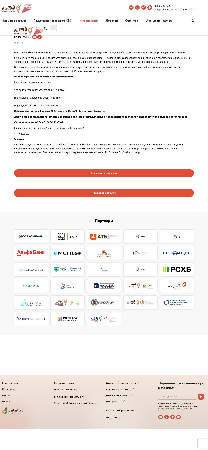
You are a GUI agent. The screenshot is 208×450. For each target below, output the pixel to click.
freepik (25, 133)
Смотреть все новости (104, 173)
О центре (131, 21)
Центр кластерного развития (118, 389)
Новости (112, 21)
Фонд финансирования (65, 389)
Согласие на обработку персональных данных (76, 403)
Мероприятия (89, 21)
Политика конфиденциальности (69, 396)
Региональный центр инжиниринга (121, 383)
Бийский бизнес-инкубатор (117, 395)
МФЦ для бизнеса (113, 401)
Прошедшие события (104, 193)
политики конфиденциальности (179, 406)
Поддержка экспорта (64, 383)
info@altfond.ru (112, 417)
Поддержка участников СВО (52, 21)
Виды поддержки (14, 21)
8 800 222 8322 (163, 5)
